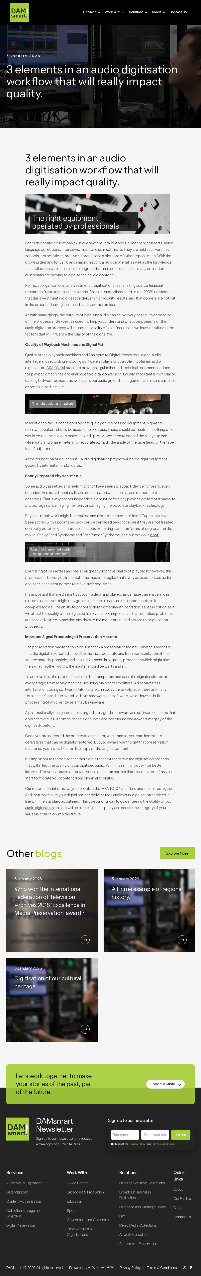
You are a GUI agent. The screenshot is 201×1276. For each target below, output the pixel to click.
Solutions (138, 12)
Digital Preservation (20, 1225)
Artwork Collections (134, 1234)
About (159, 12)
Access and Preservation (138, 1244)
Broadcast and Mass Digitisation (135, 1195)
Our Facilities (183, 1198)
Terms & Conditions (162, 1268)
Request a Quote (165, 1091)
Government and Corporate (88, 1220)
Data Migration (17, 1192)
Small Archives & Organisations (79, 1232)
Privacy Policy (137, 1144)
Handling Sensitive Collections (142, 1183)
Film (122, 1216)
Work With (115, 12)
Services (92, 12)
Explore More (177, 853)
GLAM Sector (77, 1183)
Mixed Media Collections (137, 1225)
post (154, 534)
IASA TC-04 (55, 367)
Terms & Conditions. (164, 1144)
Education (74, 1201)
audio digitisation (39, 807)
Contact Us (178, 12)
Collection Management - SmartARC (25, 1213)
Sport (71, 1210)
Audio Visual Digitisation (24, 1183)
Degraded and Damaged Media (142, 1207)
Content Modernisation (23, 1201)
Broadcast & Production (85, 1192)
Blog (177, 1208)
